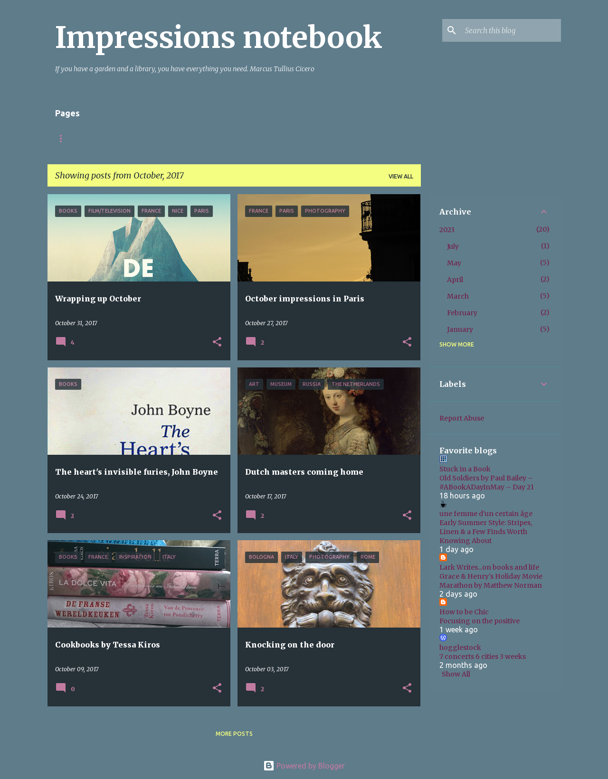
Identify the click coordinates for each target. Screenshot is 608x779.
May (454, 263)
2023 (447, 229)
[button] (217, 342)
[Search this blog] (511, 30)
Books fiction (221, 138)
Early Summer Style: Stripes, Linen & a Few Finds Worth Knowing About (485, 531)
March (458, 296)
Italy (168, 138)
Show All (456, 674)
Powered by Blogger (304, 765)
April (455, 279)
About (128, 138)
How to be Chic (464, 612)
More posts (234, 734)
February (462, 313)
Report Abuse (461, 418)
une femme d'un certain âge (485, 513)
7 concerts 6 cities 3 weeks (482, 656)
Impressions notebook (218, 37)
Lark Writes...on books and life (489, 567)
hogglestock (460, 647)
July (453, 246)
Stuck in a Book (465, 469)
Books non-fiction (295, 138)
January (460, 329)
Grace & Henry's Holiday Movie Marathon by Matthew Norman (490, 581)
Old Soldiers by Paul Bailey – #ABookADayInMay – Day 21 (486, 482)
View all (401, 176)
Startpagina (76, 138)
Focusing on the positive (479, 621)
